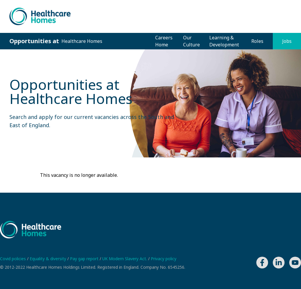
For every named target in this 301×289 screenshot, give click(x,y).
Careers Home (164, 41)
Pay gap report (85, 258)
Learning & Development (224, 41)
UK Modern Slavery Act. (125, 258)
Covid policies (13, 258)
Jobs (287, 41)
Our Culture (191, 41)
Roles (257, 41)
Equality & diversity (48, 258)
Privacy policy (163, 258)
